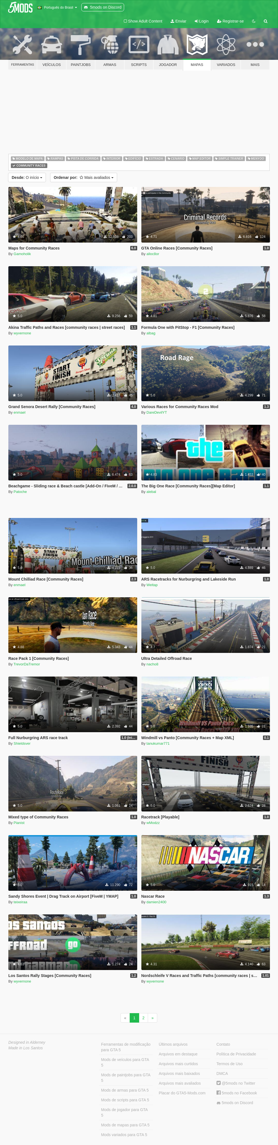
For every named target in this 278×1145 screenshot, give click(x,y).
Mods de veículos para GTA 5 (125, 1062)
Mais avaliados (84, 177)
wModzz (153, 823)
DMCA (222, 1073)
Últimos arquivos (173, 1044)
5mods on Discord (235, 1102)
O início (27, 177)
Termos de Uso (230, 1064)
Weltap (152, 585)
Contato (223, 1044)
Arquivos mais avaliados (180, 1083)
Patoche (20, 492)
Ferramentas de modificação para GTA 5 (125, 1047)
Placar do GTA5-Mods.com (182, 1093)
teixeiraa (20, 902)
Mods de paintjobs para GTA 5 (125, 1078)
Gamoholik (22, 254)
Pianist (19, 823)
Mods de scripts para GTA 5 (125, 1100)
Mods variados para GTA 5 (124, 1134)
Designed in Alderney (26, 1042)
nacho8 (152, 664)
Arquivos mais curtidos (178, 1064)
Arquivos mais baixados (179, 1073)
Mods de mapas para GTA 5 (125, 1125)
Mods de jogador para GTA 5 (124, 1112)
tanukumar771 (157, 743)
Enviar (178, 21)
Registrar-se (230, 21)
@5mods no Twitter (236, 1083)
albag (150, 333)
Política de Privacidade (236, 1054)
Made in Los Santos (25, 1048)
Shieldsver (22, 743)
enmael (20, 412)
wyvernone (22, 333)
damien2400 (156, 902)
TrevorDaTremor (27, 664)
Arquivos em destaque (178, 1054)
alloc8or (152, 254)
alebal (151, 492)
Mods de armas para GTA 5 (125, 1090)
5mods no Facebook (237, 1092)
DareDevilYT (156, 412)
